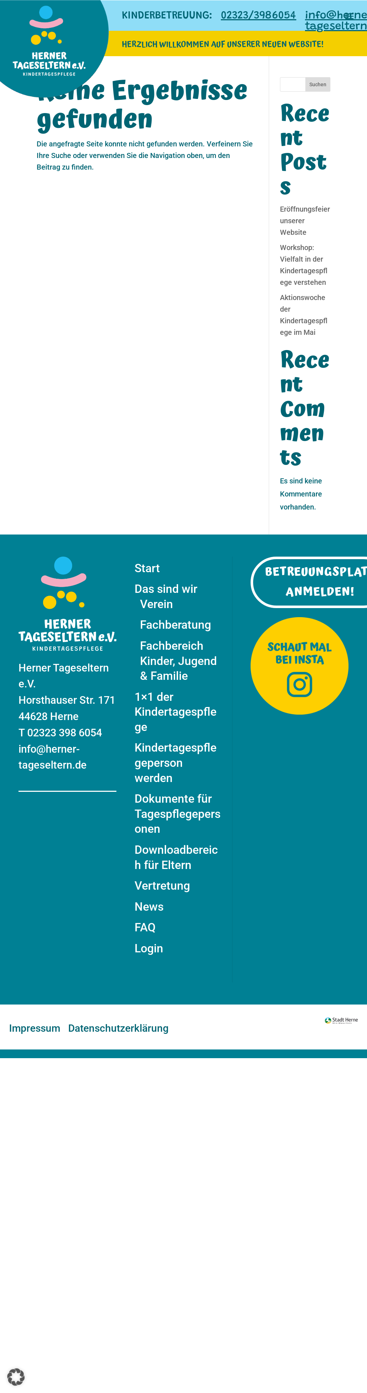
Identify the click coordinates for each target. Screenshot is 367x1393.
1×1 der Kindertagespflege (176, 712)
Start (147, 568)
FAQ (145, 927)
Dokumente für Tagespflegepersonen (177, 814)
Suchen (317, 84)
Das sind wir (166, 589)
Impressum (34, 1028)
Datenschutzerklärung (118, 1028)
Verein (156, 604)
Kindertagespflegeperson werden (176, 763)
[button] (16, 1377)
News (149, 907)
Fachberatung (175, 625)
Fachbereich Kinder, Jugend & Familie (178, 661)
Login (149, 948)
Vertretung (162, 886)
